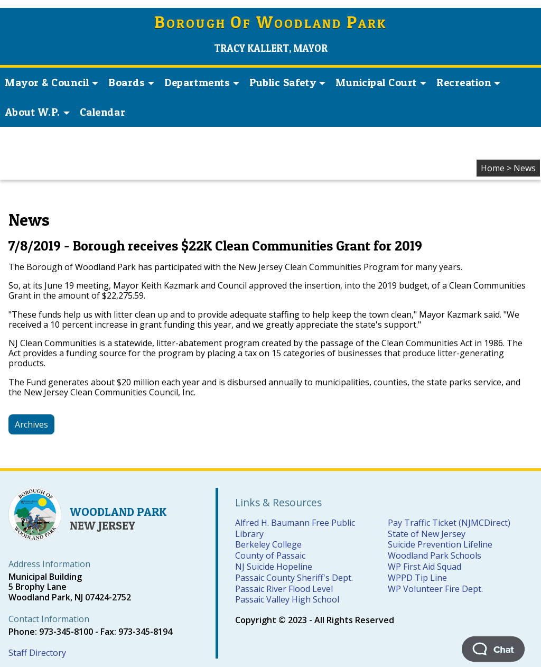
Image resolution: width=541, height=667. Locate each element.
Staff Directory (37, 653)
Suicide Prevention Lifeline (440, 544)
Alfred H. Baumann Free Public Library (295, 528)
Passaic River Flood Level (284, 589)
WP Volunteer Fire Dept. (435, 589)
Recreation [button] (468, 82)
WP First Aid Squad (424, 566)
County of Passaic (270, 555)
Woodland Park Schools (434, 555)
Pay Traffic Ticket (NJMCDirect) (449, 523)
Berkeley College (268, 544)
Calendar (102, 112)
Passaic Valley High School (287, 599)
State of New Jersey (426, 534)
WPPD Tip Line (417, 577)
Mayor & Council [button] (51, 82)
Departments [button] (201, 82)
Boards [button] (131, 82)
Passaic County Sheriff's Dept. (294, 577)
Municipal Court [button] (380, 82)
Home (493, 168)
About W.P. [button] (37, 112)
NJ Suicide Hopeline (273, 566)
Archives (31, 424)
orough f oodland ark (270, 23)
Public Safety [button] (287, 82)
